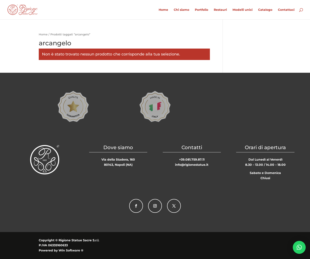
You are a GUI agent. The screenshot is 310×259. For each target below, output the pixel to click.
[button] (299, 247)
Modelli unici (242, 10)
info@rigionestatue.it (191, 165)
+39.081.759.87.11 (192, 159)
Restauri (220, 10)
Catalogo (265, 10)
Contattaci (286, 10)
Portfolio (201, 10)
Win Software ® (71, 250)
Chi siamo (181, 10)
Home (163, 10)
